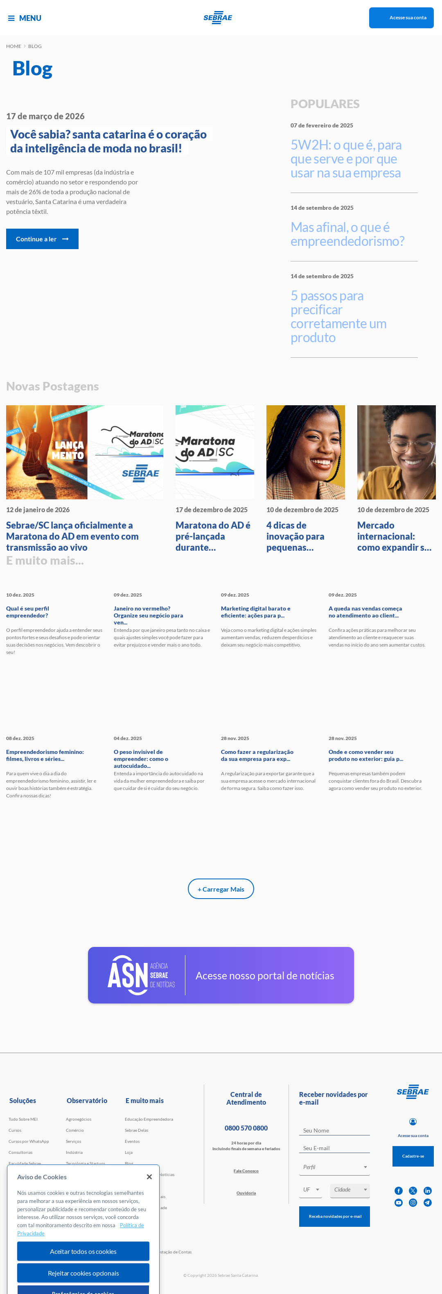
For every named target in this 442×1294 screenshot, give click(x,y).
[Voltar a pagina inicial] (221, 18)
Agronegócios (78, 1119)
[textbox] (338, 1167)
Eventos (132, 1141)
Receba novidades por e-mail (335, 1216)
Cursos (15, 1130)
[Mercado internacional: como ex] (396, 479)
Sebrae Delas (136, 1130)
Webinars (17, 1174)
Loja (129, 1152)
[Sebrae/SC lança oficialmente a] (84, 479)
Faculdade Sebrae (25, 1163)
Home (13, 46)
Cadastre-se (413, 1155)
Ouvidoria (246, 1192)
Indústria (74, 1152)
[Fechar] (149, 1205)
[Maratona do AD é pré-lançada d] (215, 479)
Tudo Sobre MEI (23, 1119)
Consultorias (20, 1152)
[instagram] (413, 1203)
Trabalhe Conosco (141, 1185)
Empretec (17, 1185)
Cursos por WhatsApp (29, 1141)
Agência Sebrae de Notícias (149, 1174)
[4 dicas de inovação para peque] (305, 479)
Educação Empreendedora (149, 1119)
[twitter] (413, 1191)
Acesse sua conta (408, 17)
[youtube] (399, 1203)
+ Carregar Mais (221, 889)
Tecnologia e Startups (85, 1163)
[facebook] (399, 1191)
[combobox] (334, 1168)
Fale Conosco (246, 1170)
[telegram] (428, 1203)
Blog (129, 1163)
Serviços (73, 1141)
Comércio (75, 1130)
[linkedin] (428, 1191)
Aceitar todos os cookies (83, 1280)
